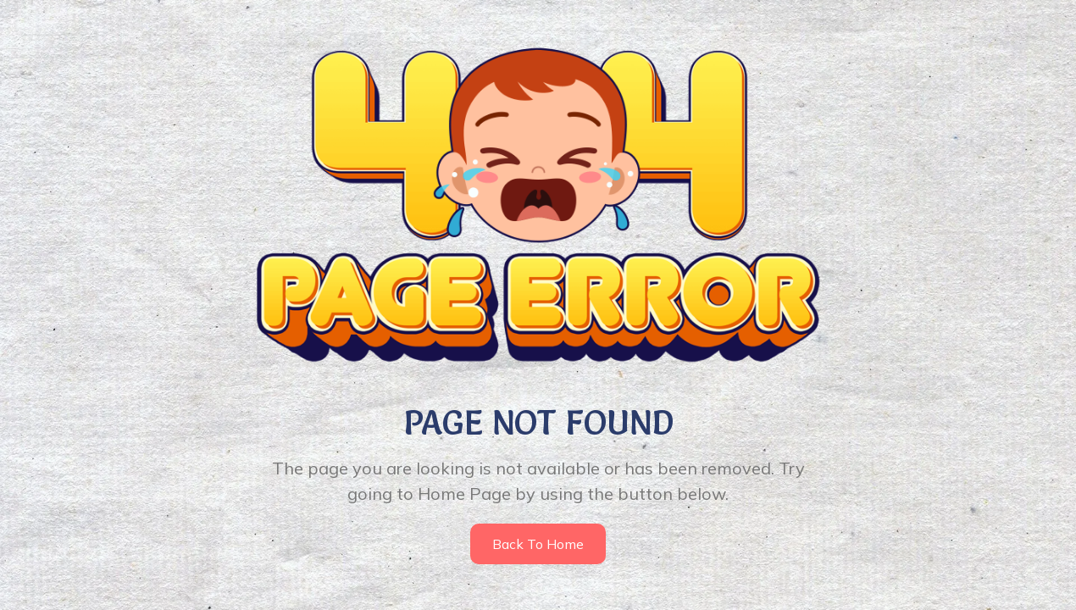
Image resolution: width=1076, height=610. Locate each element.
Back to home (538, 543)
